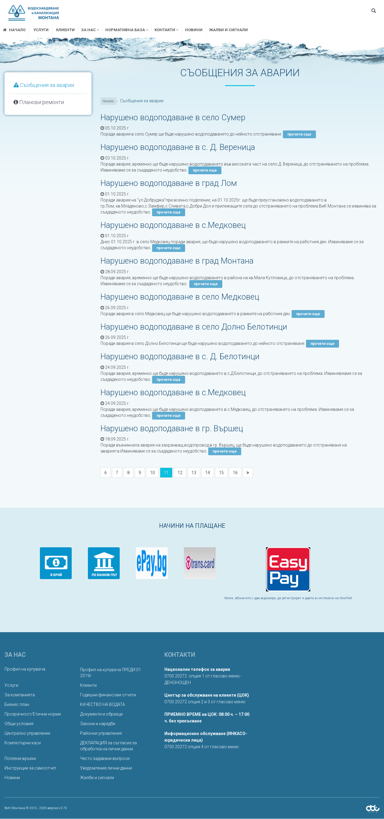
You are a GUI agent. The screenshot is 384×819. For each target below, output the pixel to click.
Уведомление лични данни (106, 768)
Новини (193, 30)
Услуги (41, 30)
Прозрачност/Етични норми (32, 714)
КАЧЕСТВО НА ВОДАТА (102, 704)
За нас (90, 30)
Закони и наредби (97, 724)
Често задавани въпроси (105, 758)
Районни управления (101, 733)
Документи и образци (101, 714)
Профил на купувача (24, 669)
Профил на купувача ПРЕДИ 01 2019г (110, 673)
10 (152, 473)
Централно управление (27, 733)
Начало (110, 101)
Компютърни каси (22, 743)
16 (235, 473)
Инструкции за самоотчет (30, 768)
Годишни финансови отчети (108, 695)
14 (207, 473)
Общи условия (18, 724)
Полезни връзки (20, 758)
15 (221, 473)
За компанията (19, 695)
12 (180, 473)
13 (193, 473)
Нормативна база (126, 30)
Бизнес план (16, 704)
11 (166, 473)
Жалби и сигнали (228, 30)
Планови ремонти (39, 102)
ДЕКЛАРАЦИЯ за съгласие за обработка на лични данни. (108, 746)
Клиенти (65, 30)
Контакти (166, 30)
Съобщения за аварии (44, 85)
